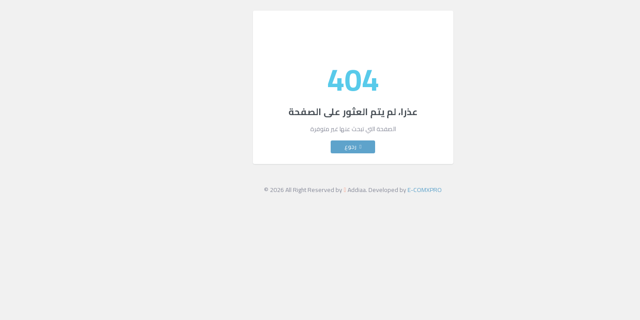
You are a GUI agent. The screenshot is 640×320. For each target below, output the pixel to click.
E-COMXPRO (392, 190)
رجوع (320, 146)
